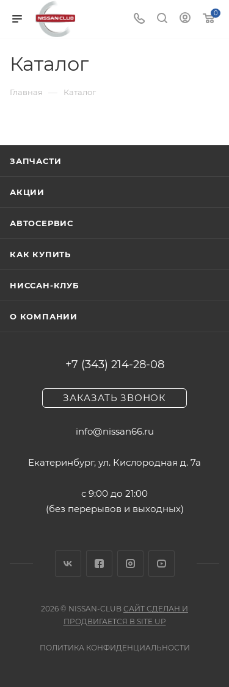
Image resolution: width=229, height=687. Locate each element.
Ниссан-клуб (44, 285)
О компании (44, 316)
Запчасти (35, 161)
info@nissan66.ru (115, 431)
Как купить (40, 254)
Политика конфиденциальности (115, 647)
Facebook (99, 563)
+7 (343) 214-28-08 (114, 364)
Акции (27, 192)
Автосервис (41, 223)
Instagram (130, 563)
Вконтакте (68, 563)
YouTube (161, 563)
